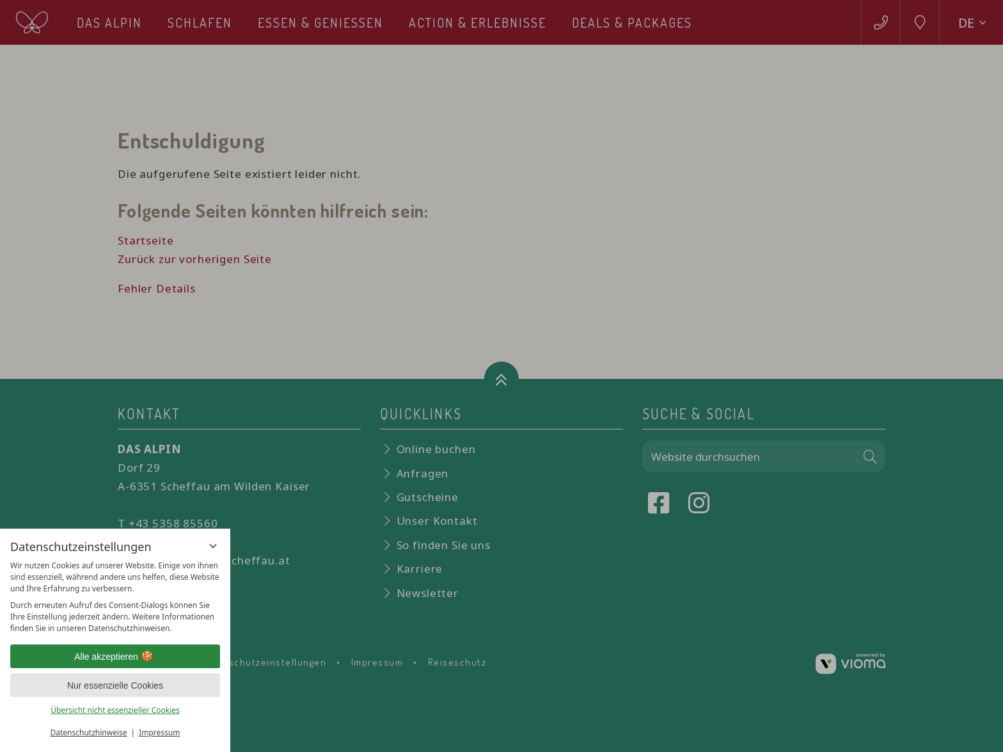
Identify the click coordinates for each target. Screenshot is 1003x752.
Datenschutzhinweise (89, 732)
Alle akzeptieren (115, 657)
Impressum (159, 732)
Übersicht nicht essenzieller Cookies (115, 710)
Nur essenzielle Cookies (115, 685)
